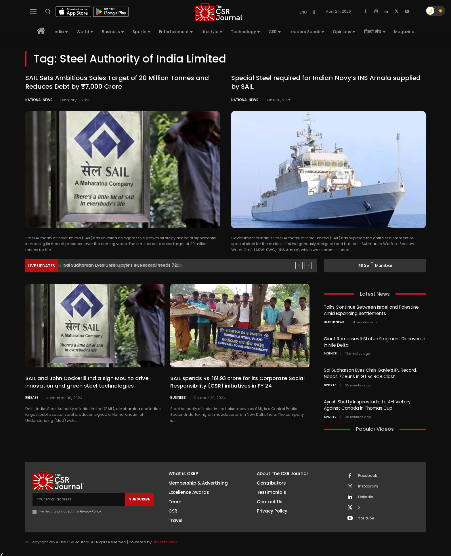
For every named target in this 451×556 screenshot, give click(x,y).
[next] (308, 265)
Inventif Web (165, 540)
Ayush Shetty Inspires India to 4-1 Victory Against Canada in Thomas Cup (367, 403)
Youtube (366, 516)
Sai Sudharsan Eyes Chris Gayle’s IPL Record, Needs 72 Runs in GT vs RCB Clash (370, 372)
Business (178, 397)
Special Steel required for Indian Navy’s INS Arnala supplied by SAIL (326, 82)
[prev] (299, 265)
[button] (48, 11)
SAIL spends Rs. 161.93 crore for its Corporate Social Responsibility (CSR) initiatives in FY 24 (236, 382)
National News (38, 99)
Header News (334, 322)
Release (31, 397)
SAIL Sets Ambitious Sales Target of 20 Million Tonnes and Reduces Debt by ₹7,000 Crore (117, 82)
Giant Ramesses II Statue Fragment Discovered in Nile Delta (124, 265)
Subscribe (139, 497)
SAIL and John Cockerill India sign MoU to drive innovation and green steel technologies (85, 382)
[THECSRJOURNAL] (219, 12)
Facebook (367, 473)
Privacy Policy (90, 509)
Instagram (368, 484)
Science (330, 353)
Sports (330, 384)
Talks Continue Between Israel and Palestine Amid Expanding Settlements (371, 310)
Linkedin (365, 495)
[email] (79, 497)
